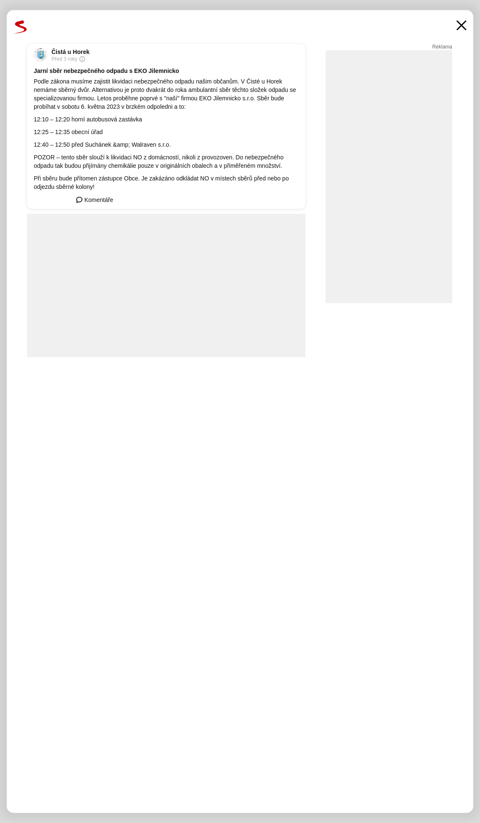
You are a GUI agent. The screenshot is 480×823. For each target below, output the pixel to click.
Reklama (442, 47)
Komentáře (94, 199)
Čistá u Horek (70, 51)
